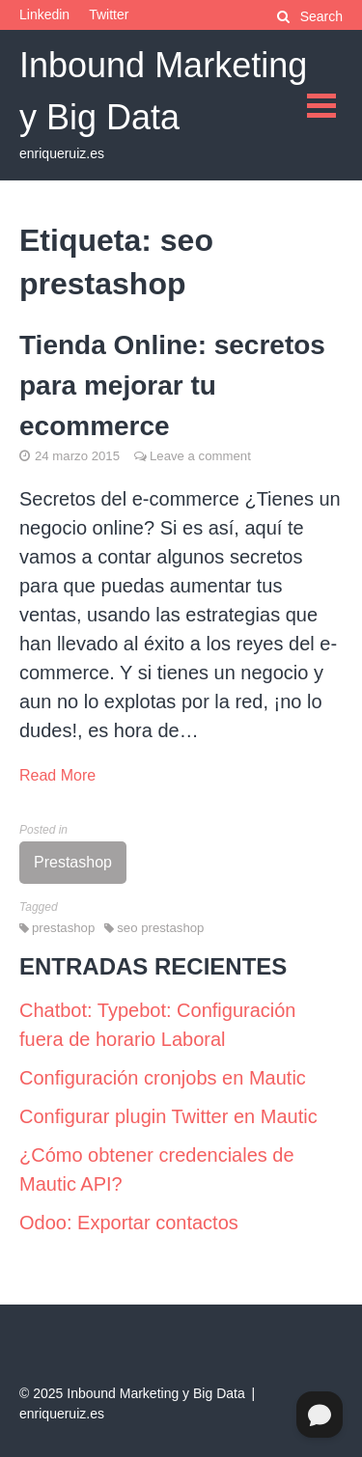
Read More (57, 775)
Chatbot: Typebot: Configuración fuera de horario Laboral (157, 1025)
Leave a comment (200, 456)
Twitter (108, 14)
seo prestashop (160, 928)
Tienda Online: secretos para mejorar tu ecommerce (172, 385)
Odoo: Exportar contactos (128, 1222)
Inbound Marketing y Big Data (155, 1393)
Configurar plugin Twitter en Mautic (168, 1116)
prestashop (63, 928)
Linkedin (44, 14)
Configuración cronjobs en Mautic (162, 1077)
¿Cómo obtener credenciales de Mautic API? (156, 1169)
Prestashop (73, 862)
